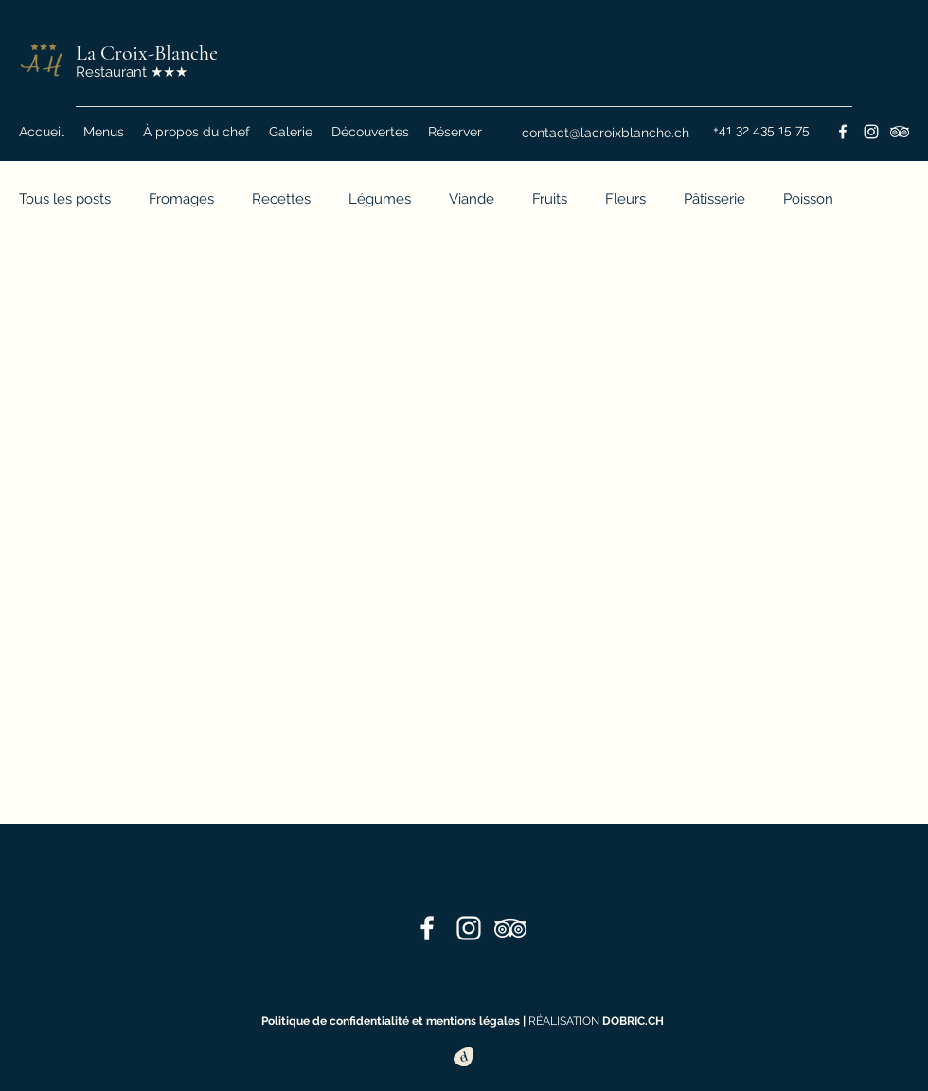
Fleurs (625, 198)
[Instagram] (871, 131)
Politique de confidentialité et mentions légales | (394, 1021)
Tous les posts (65, 198)
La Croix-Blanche (147, 53)
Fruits (549, 198)
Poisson (808, 198)
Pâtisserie (714, 198)
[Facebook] (842, 131)
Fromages (181, 198)
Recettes (281, 198)
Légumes (379, 198)
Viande (471, 198)
